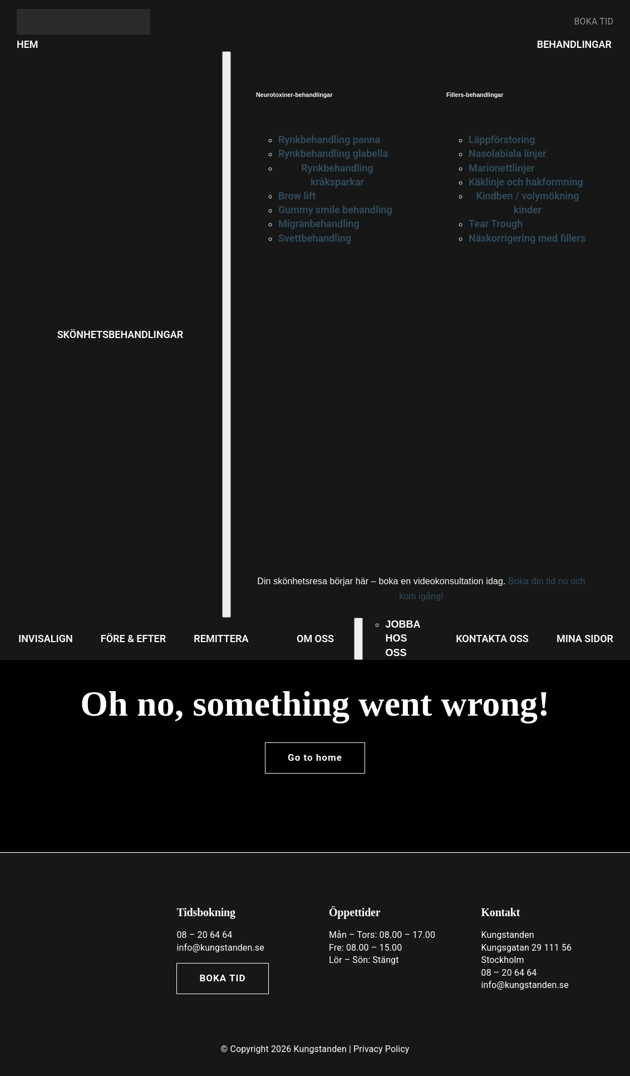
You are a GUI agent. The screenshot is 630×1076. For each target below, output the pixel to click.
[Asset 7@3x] (80, 903)
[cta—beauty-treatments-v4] (370, 286)
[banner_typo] (83, 13)
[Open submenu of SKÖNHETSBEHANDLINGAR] (226, 334)
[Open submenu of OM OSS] (358, 639)
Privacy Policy (381, 1049)
